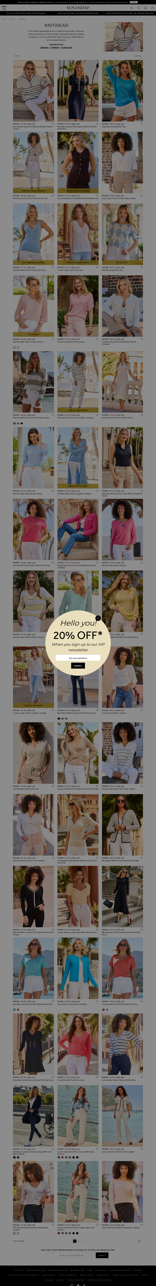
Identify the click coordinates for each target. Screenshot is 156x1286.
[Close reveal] (98, 618)
